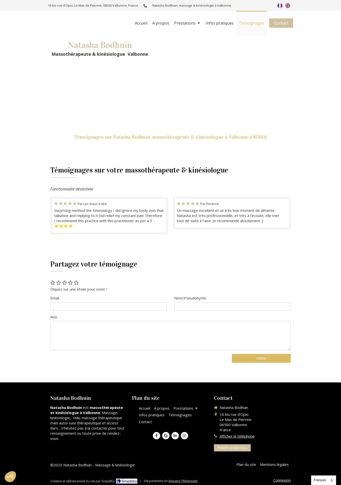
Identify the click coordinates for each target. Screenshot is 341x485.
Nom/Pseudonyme (190, 298)
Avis (53, 316)
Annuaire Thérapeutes (183, 481)
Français (320, 480)
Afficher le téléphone (237, 436)
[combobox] (323, 480)
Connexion (282, 480)
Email (54, 298)
